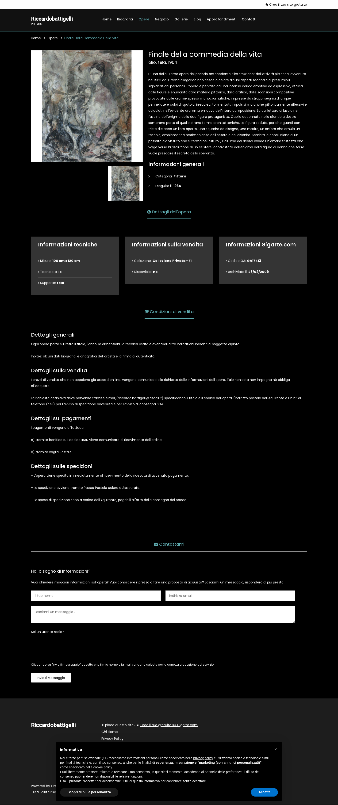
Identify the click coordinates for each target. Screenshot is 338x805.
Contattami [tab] (169, 544)
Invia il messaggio (51, 678)
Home (106, 19)
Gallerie (181, 19)
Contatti (249, 19)
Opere (143, 19)
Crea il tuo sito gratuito (286, 4)
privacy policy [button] (203, 758)
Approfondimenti (221, 19)
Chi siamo (109, 732)
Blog (197, 19)
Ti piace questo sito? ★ (149, 725)
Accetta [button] (264, 792)
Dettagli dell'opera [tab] (169, 212)
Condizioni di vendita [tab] (169, 311)
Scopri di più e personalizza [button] (89, 792)
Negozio (162, 19)
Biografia (125, 19)
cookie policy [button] (102, 767)
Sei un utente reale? (47, 632)
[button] (275, 749)
